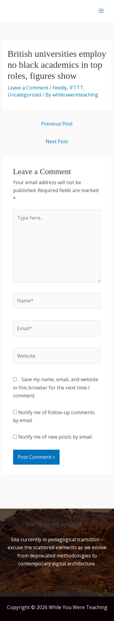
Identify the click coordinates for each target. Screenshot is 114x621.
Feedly (60, 87)
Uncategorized (24, 94)
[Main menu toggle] (101, 10)
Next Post (57, 141)
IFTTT (76, 87)
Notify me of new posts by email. (55, 436)
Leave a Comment (28, 87)
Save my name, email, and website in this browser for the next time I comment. (55, 387)
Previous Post (57, 123)
